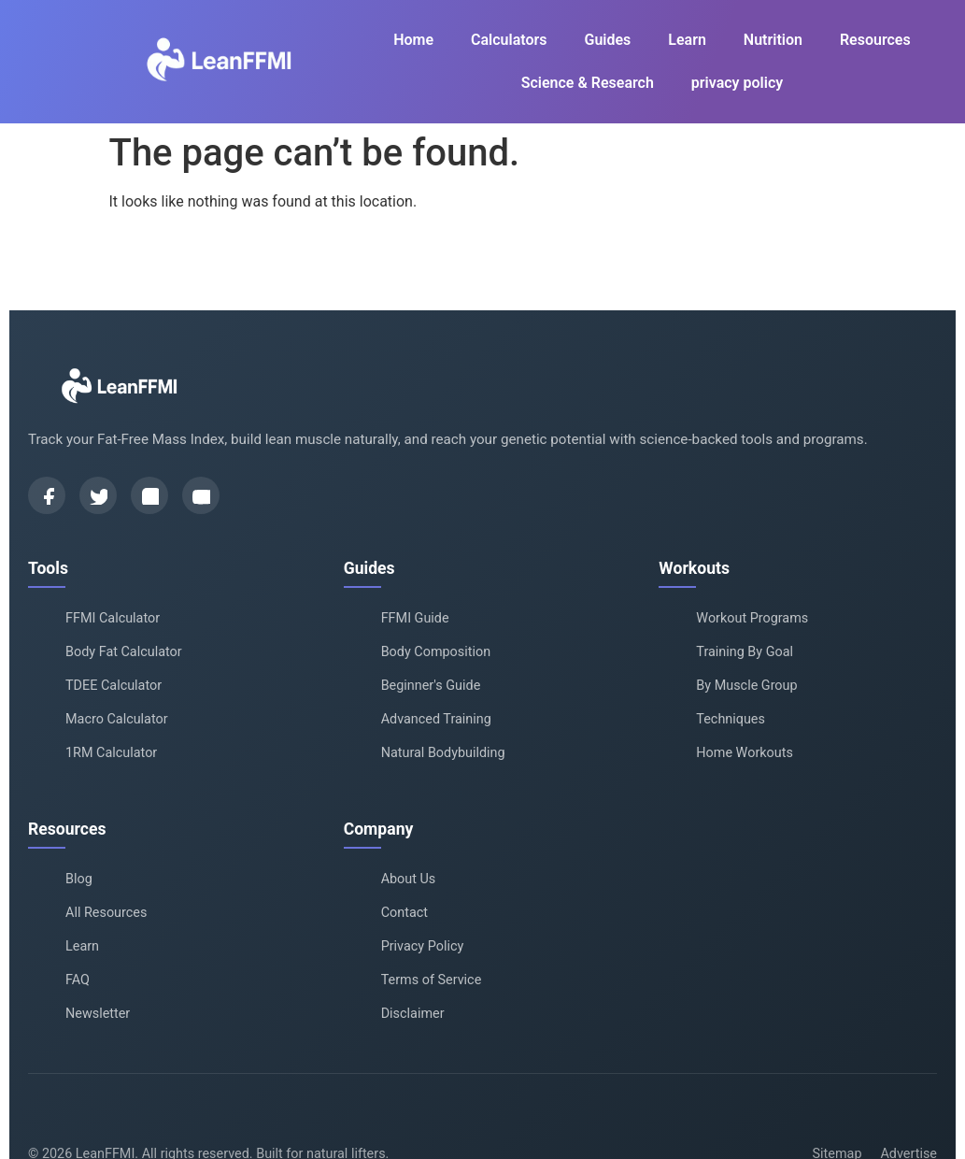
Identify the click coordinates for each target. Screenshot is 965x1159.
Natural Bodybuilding (443, 753)
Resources (875, 40)
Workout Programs (752, 618)
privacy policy (737, 83)
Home (413, 40)
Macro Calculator (116, 719)
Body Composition (435, 652)
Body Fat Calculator (123, 652)
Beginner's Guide (431, 686)
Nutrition (773, 40)
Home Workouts (744, 753)
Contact (404, 913)
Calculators (508, 40)
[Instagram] (149, 495)
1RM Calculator (111, 753)
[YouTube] (201, 495)
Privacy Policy (422, 946)
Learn (687, 40)
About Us (408, 879)
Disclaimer (413, 1014)
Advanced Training (436, 719)
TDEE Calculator (113, 686)
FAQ (77, 980)
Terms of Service (431, 980)
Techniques (730, 719)
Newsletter (97, 1014)
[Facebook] (46, 495)
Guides (607, 40)
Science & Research (587, 83)
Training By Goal (744, 652)
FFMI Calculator (112, 618)
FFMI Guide (415, 618)
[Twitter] (98, 495)
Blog (78, 879)
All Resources (106, 913)
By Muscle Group (746, 686)
